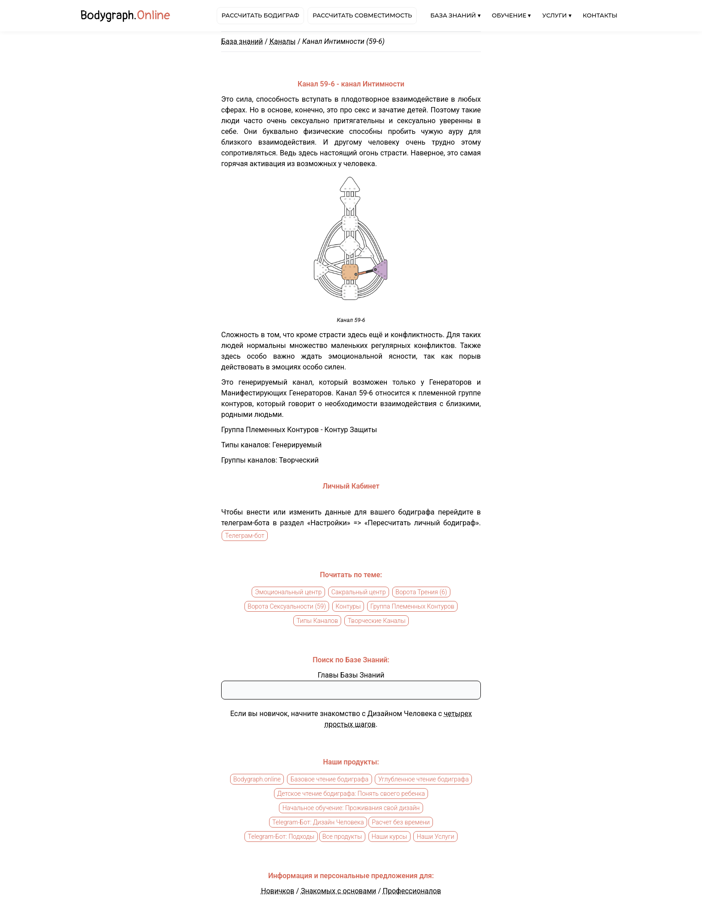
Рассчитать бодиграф (260, 15)
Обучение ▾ (511, 15)
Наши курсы (389, 836)
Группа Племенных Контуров (412, 606)
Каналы (283, 41)
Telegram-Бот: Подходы (281, 836)
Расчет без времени (400, 822)
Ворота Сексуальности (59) (287, 606)
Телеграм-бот (245, 535)
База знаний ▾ (455, 15)
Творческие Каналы (377, 620)
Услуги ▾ (556, 15)
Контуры (348, 606)
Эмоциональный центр (288, 592)
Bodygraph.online (257, 779)
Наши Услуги (435, 836)
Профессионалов (412, 891)
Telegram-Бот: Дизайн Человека (318, 822)
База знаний (242, 41)
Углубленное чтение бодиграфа (423, 779)
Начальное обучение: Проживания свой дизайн (351, 807)
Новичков (277, 891)
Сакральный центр (358, 592)
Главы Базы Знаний (351, 675)
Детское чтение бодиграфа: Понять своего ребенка (351, 793)
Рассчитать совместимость (362, 15)
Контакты (600, 15)
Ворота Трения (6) (421, 592)
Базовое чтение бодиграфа (329, 779)
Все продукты (342, 836)
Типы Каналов (317, 620)
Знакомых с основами (338, 891)
